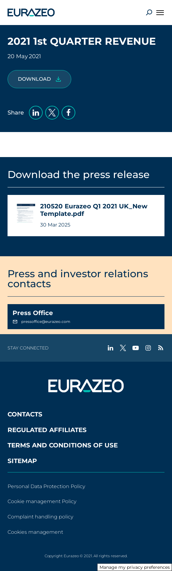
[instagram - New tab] (148, 348)
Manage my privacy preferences (134, 567)
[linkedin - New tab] (110, 348)
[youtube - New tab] (135, 348)
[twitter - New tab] (123, 348)
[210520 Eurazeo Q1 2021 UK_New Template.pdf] (39, 79)
